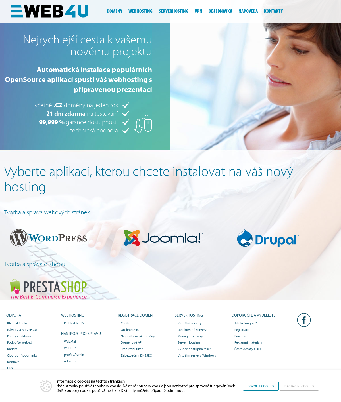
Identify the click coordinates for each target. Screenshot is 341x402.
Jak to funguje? (245, 323)
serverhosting (173, 11)
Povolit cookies (261, 386)
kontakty (273, 11)
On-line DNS (130, 330)
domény (114, 11)
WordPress (48, 237)
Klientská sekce (18, 323)
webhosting (140, 11)
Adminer (70, 361)
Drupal (276, 237)
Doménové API (131, 342)
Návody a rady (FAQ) (22, 330)
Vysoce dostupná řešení (195, 349)
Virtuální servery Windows (197, 355)
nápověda (248, 11)
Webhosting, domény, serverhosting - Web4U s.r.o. (54, 11)
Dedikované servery (192, 330)
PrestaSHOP (48, 289)
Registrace (241, 330)
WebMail (70, 342)
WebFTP (70, 348)
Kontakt (13, 362)
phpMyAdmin (74, 355)
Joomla (162, 237)
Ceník (125, 323)
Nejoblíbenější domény (138, 336)
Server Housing (189, 342)
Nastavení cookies (299, 386)
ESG (10, 368)
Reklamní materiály (248, 342)
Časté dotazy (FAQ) (247, 349)
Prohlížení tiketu (133, 349)
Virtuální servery (189, 323)
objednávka (220, 11)
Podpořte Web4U (19, 342)
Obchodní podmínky (22, 355)
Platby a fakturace (20, 336)
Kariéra (12, 349)
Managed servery (190, 336)
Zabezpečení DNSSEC (136, 355)
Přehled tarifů (74, 323)
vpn (198, 11)
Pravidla (240, 336)
